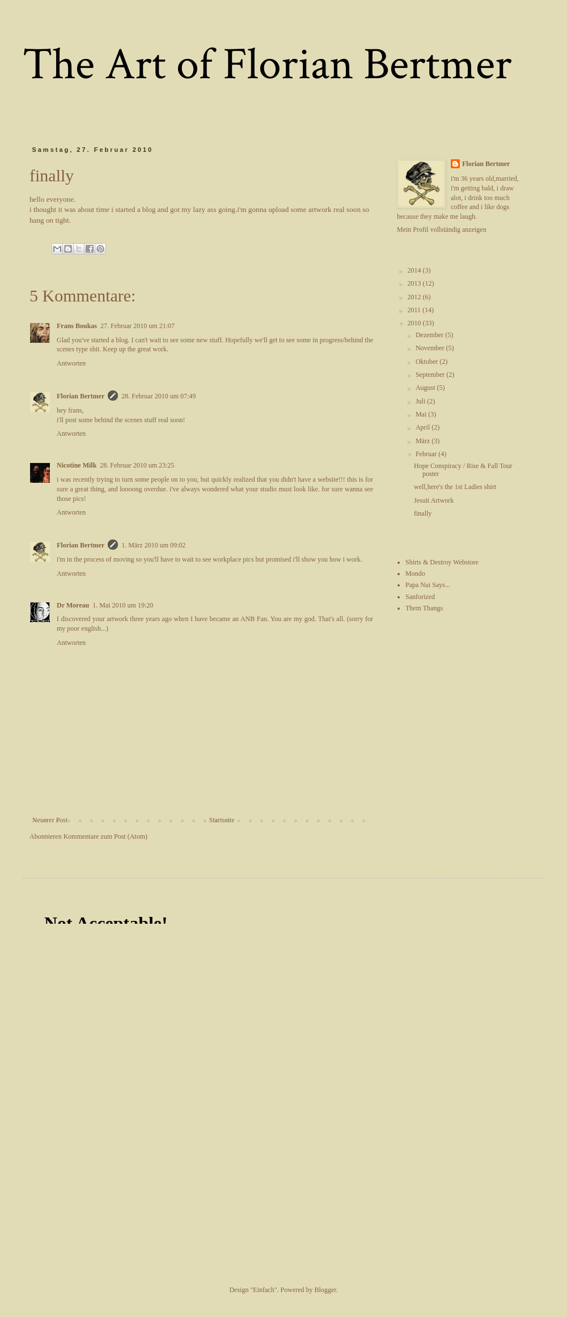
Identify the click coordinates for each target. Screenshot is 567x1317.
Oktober (427, 362)
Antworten (71, 363)
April (423, 427)
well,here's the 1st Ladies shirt (455, 487)
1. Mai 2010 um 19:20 (122, 605)
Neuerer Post (49, 820)
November (431, 348)
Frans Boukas (77, 326)
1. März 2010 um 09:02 (153, 545)
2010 (415, 323)
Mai (422, 414)
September (431, 375)
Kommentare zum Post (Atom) (105, 836)
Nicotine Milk (76, 465)
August (426, 388)
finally (422, 513)
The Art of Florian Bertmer (267, 64)
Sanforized (420, 597)
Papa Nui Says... (427, 585)
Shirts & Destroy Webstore (442, 562)
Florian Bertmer (80, 396)
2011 (415, 310)
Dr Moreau (73, 605)
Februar (427, 454)
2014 (415, 270)
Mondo (415, 573)
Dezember (430, 335)
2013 (415, 283)
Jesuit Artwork (434, 500)
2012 (415, 297)
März (423, 441)
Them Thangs (424, 608)
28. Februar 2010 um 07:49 (158, 396)
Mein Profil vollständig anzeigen (441, 229)
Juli (421, 401)
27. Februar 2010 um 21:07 (137, 326)
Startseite (222, 820)
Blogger (325, 1290)
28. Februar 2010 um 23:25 (137, 465)
